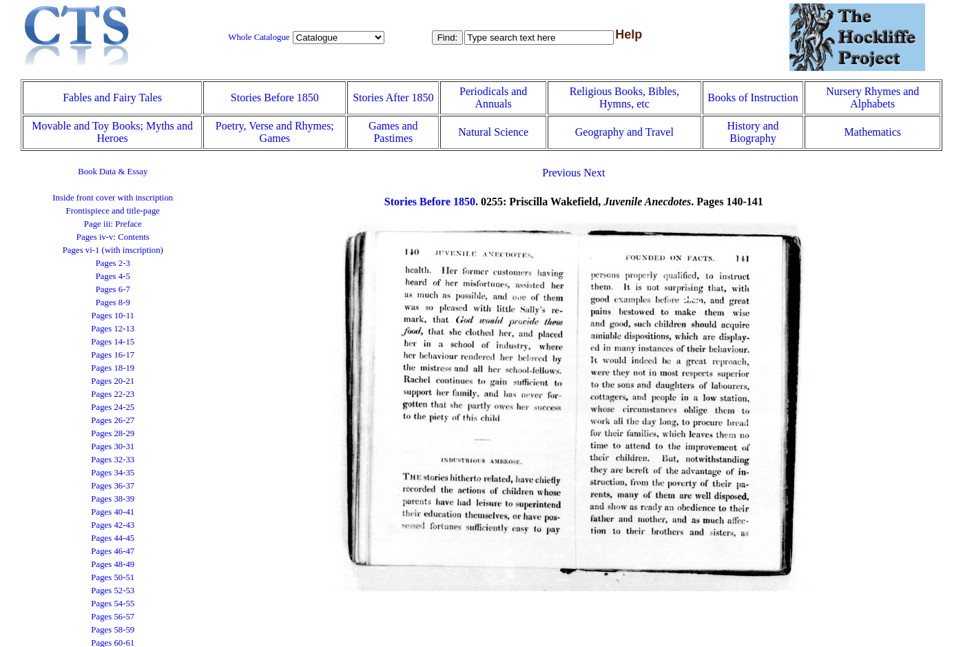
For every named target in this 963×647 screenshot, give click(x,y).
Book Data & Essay (112, 171)
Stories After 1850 (393, 97)
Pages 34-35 (112, 472)
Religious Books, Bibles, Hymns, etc (624, 97)
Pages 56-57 (112, 617)
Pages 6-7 (113, 289)
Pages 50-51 (112, 577)
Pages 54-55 (112, 603)
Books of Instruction (752, 97)
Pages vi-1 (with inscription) (113, 250)
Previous (561, 172)
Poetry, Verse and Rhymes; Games (275, 132)
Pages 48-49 (112, 564)
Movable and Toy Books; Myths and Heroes (112, 132)
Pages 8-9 (113, 302)
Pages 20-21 (112, 381)
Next (594, 172)
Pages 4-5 (113, 276)
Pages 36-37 (112, 486)
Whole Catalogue (258, 37)
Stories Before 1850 (275, 97)
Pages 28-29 (112, 433)
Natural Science (493, 132)
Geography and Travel (624, 132)
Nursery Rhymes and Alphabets (872, 97)
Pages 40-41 (112, 512)
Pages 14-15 (112, 342)
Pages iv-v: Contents (112, 237)
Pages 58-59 (112, 630)
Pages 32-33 (112, 459)
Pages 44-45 (112, 538)
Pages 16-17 (112, 355)
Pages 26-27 (112, 420)
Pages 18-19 (112, 368)
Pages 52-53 (112, 590)
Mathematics (872, 132)
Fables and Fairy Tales (112, 97)
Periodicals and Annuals (493, 97)
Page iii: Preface (113, 224)
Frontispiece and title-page (113, 211)
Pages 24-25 (112, 407)
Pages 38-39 (112, 499)
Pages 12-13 (112, 328)
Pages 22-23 (112, 394)
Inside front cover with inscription (112, 198)
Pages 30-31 (112, 446)
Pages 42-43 (112, 525)
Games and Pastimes (393, 132)
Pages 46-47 (112, 551)
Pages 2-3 (113, 263)
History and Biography (752, 132)
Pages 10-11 (113, 315)
